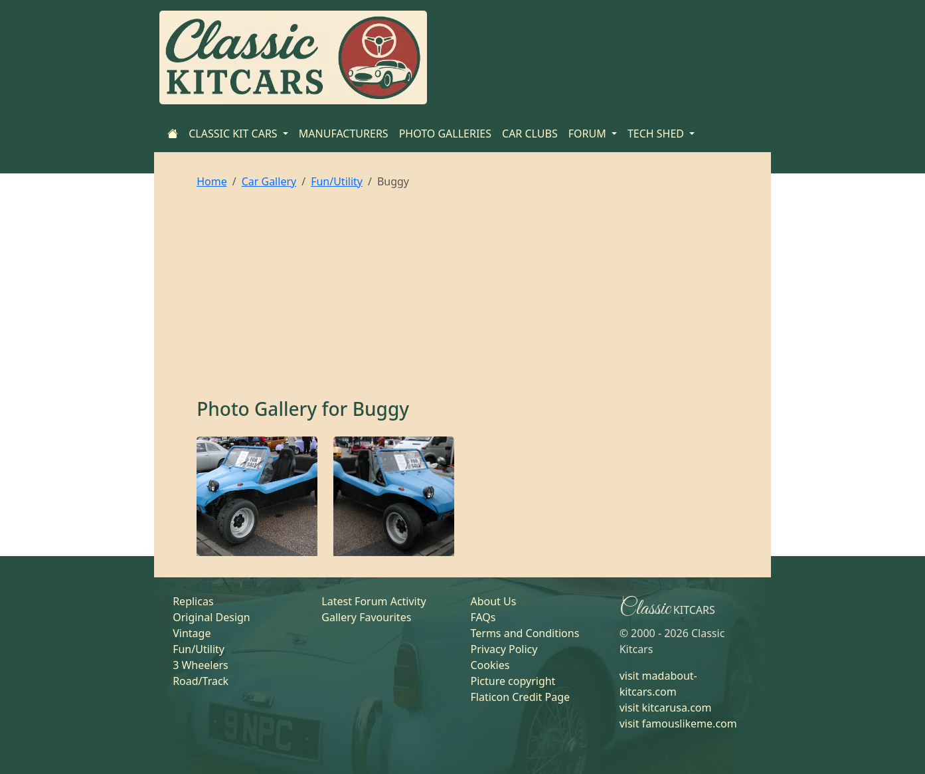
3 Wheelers (200, 665)
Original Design (211, 617)
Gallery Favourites (366, 617)
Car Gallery (269, 181)
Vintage (191, 633)
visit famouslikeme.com (678, 723)
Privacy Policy (503, 649)
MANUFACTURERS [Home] (343, 133)
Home (212, 181)
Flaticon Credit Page (520, 697)
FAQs (482, 617)
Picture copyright (512, 681)
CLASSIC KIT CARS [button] (234, 133)
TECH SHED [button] (657, 133)
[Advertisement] (462, 298)
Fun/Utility (337, 181)
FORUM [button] (588, 133)
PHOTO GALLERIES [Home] (445, 133)
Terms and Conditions (524, 633)
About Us (493, 601)
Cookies (489, 665)
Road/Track (200, 681)
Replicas (193, 601)
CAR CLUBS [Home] (530, 133)
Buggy (381, 408)
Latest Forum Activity (373, 601)
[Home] (172, 133)
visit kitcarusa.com (666, 707)
